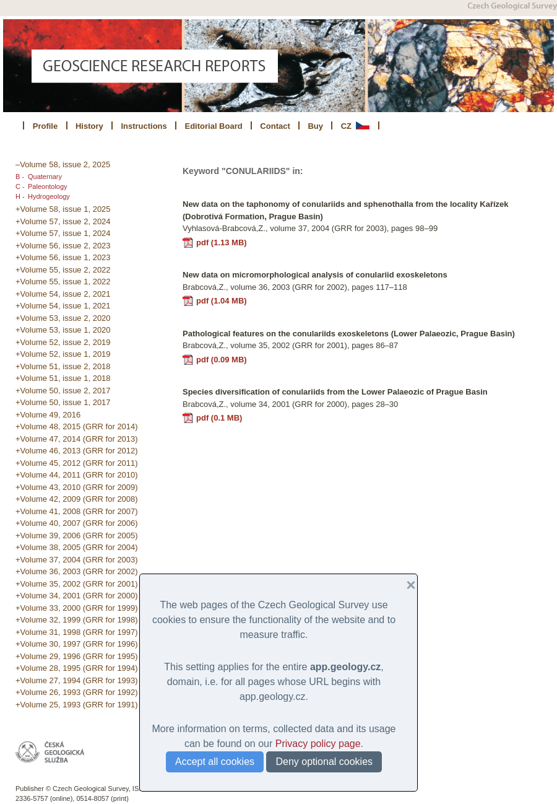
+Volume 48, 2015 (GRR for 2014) (76, 426)
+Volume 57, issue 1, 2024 (63, 233)
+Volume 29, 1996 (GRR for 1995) (76, 656)
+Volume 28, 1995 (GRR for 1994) (76, 668)
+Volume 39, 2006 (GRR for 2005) (76, 535)
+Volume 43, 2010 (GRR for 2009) (76, 487)
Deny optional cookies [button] (324, 761)
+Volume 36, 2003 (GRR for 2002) (76, 571)
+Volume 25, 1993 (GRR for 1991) (76, 704)
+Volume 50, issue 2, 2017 (63, 390)
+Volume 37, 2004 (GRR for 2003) (76, 559)
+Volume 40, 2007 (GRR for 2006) (76, 523)
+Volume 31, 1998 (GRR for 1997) (76, 632)
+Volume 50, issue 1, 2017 (63, 402)
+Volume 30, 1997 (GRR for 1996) (76, 644)
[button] (406, 585)
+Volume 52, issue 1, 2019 (63, 354)
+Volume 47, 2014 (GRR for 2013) (76, 439)
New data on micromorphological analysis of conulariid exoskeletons (315, 274)
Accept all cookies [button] (214, 761)
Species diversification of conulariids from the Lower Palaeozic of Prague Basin (335, 391)
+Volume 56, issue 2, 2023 (63, 245)
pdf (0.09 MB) (221, 359)
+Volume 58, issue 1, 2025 (63, 209)
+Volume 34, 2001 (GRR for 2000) (76, 595)
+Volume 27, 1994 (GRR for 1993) (76, 680)
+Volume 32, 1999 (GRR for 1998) (76, 619)
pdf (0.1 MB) (219, 417)
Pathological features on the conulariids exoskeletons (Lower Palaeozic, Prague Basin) (349, 333)
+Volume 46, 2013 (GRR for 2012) (76, 450)
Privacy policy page (318, 743)
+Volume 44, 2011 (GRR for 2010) (76, 474)
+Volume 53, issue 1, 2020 (63, 329)
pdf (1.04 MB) (221, 300)
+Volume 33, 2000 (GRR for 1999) (76, 608)
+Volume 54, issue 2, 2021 (63, 294)
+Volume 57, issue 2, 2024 (63, 221)
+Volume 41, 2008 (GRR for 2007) (76, 511)
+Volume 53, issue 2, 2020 (63, 318)
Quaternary (45, 176)
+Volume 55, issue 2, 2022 (63, 269)
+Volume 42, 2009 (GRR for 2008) (76, 499)
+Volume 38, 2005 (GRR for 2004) (76, 547)
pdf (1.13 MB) (221, 242)
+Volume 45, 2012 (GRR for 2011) (76, 463)
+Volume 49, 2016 (47, 414)
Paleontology (47, 186)
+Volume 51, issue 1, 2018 (63, 378)
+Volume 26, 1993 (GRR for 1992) (76, 692)
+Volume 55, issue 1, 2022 (63, 281)
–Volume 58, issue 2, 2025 (62, 164)
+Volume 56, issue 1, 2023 (63, 257)
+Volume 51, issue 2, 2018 (63, 366)
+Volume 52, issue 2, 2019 (63, 342)
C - (20, 186)
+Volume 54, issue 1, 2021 (63, 305)
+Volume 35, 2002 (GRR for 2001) (76, 583)
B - (19, 176)
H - (20, 196)
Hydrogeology (49, 196)
